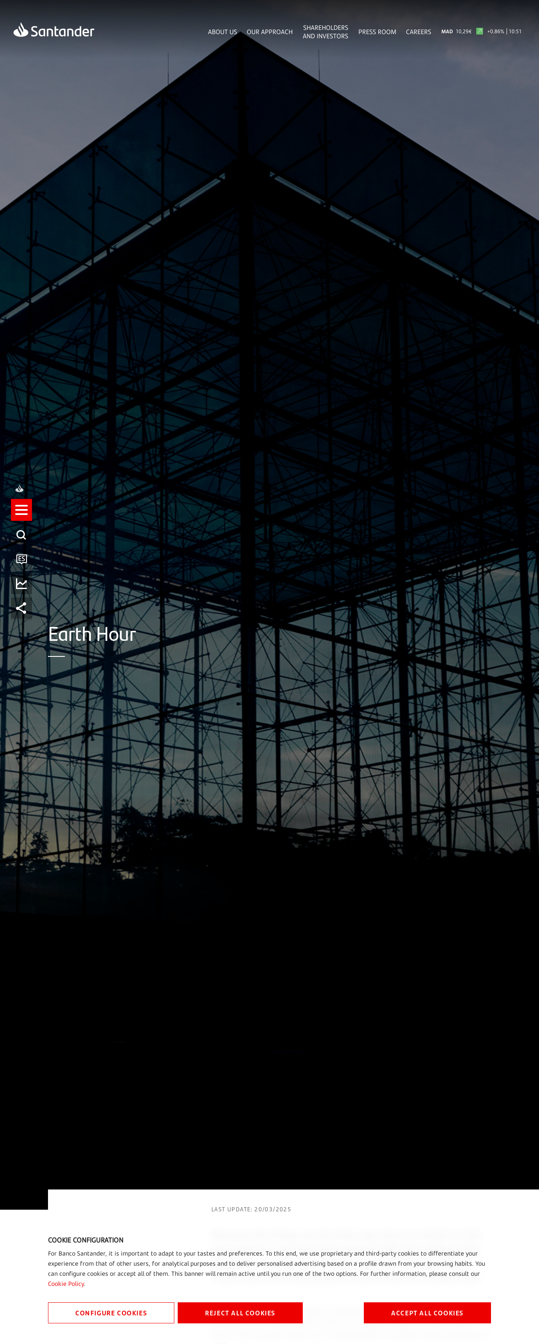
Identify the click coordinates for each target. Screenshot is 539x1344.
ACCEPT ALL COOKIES (427, 1312)
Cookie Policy (66, 1284)
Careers (418, 31)
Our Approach (270, 31)
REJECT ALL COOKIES (240, 1312)
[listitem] (24, 635)
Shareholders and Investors (325, 31)
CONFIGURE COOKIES (111, 1312)
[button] (24, 635)
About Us (222, 31)
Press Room (377, 31)
